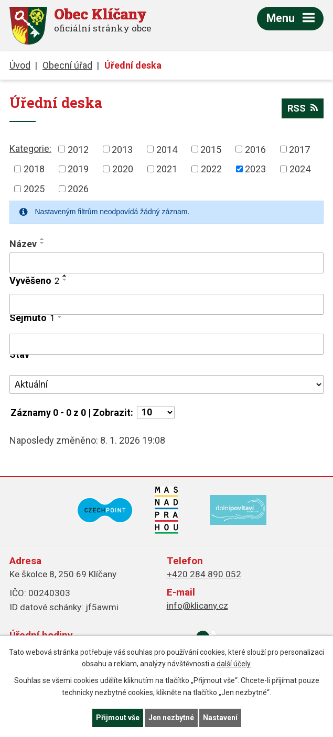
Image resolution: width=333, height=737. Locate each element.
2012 (78, 149)
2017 (299, 149)
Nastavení (220, 717)
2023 (255, 168)
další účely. (234, 664)
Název (23, 243)
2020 (122, 168)
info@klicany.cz (197, 605)
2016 (255, 149)
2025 (34, 188)
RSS (302, 108)
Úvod (19, 65)
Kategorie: (30, 148)
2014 (166, 149)
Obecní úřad (67, 65)
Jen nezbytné (171, 717)
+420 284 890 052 (204, 574)
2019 (78, 168)
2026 (78, 188)
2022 (211, 168)
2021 (166, 168)
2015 (210, 149)
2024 (299, 168)
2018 (34, 168)
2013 (122, 149)
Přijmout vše (117, 717)
